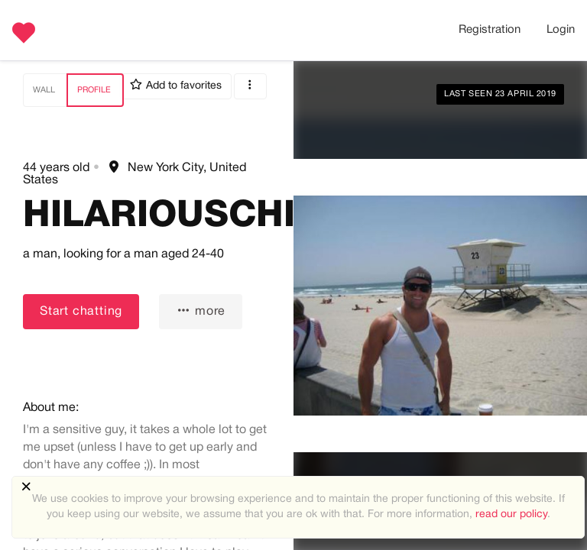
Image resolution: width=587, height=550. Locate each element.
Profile (94, 90)
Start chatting (81, 311)
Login (560, 29)
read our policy (511, 514)
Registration (490, 29)
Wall (44, 90)
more (200, 310)
